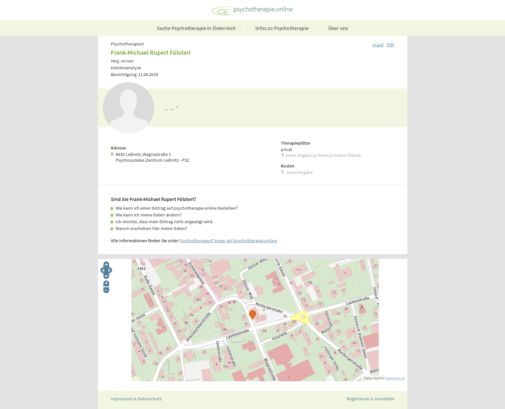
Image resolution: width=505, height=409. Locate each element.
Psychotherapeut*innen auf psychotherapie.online (228, 240)
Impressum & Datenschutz (136, 399)
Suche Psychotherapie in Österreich (196, 28)
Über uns (338, 28)
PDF (391, 45)
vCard (378, 45)
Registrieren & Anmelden (371, 399)
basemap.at (395, 378)
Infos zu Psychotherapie (282, 28)
